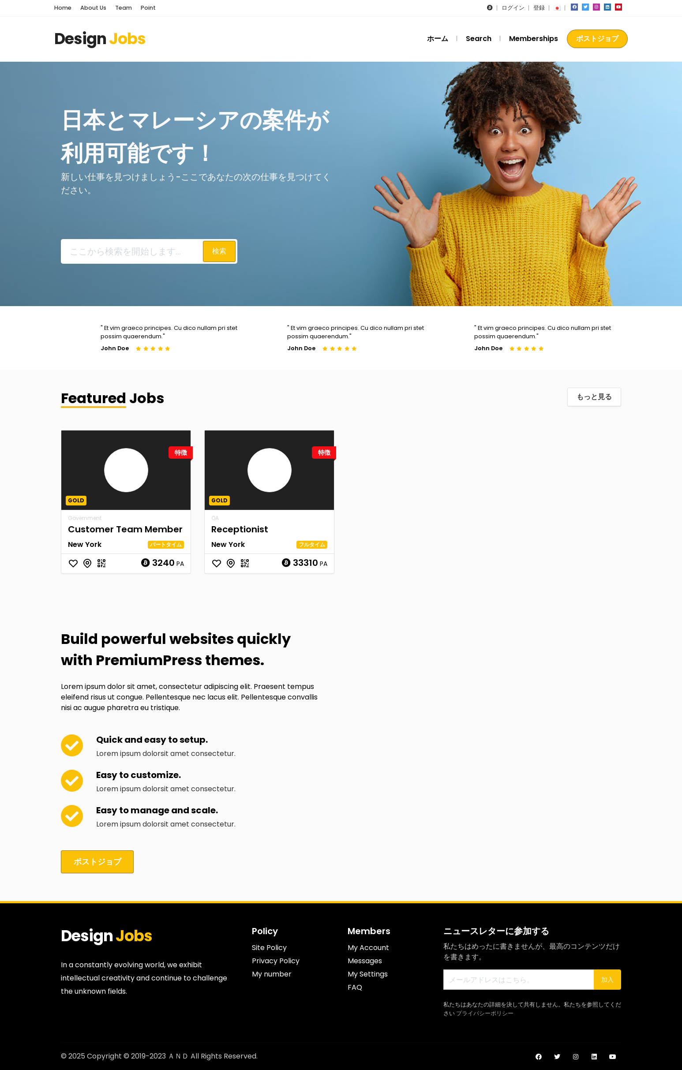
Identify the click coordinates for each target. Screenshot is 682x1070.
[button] (490, 7)
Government (84, 518)
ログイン (513, 7)
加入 (607, 978)
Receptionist (239, 529)
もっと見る (594, 397)
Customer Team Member (125, 529)
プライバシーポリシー (484, 1012)
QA (215, 518)
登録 (539, 7)
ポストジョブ (597, 39)
